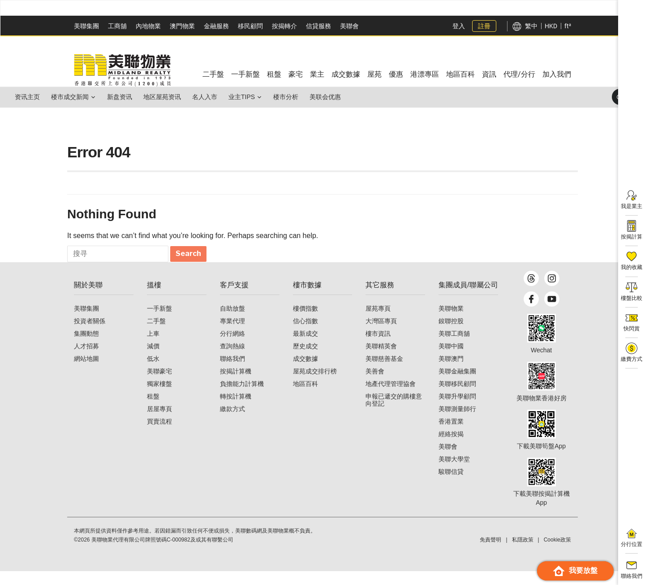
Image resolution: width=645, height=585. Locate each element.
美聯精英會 (381, 360)
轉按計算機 (235, 410)
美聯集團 (86, 26)
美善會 (375, 385)
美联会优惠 (379, 96)
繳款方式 (232, 422)
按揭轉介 (284, 26)
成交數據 (305, 372)
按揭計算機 (235, 385)
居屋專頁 (159, 422)
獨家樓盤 (159, 397)
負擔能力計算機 (242, 397)
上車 (153, 347)
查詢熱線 (232, 360)
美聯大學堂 (454, 473)
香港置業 (451, 435)
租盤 (153, 410)
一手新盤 (159, 322)
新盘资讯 (137, 96)
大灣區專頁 (381, 334)
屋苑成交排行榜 (315, 385)
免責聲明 (490, 553)
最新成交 (305, 347)
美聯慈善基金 (384, 372)
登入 (458, 26)
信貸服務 (318, 26)
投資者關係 (89, 334)
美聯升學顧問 (457, 410)
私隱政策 (522, 553)
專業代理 (232, 334)
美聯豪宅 (159, 385)
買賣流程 (159, 435)
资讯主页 (30, 96)
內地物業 (148, 26)
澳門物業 (182, 26)
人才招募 (86, 360)
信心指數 (305, 334)
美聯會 (349, 26)
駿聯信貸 (451, 485)
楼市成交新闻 (80, 96)
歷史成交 (305, 360)
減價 (153, 360)
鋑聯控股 (451, 334)
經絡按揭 (451, 447)
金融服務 (216, 26)
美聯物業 (451, 322)
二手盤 (156, 334)
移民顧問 (250, 26)
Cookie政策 (557, 553)
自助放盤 (232, 322)
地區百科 (305, 397)
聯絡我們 (232, 372)
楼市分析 (332, 96)
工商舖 (117, 26)
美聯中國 (451, 360)
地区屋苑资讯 (187, 96)
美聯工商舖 (454, 347)
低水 (153, 372)
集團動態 (86, 347)
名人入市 (236, 96)
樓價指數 (305, 322)
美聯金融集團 (457, 385)
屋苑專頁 (378, 322)
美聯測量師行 (457, 422)
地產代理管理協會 (391, 397)
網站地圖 (86, 372)
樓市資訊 (378, 347)
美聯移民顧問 (457, 397)
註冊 (484, 26)
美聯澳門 (451, 372)
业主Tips (281, 96)
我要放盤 (575, 571)
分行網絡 (232, 347)
